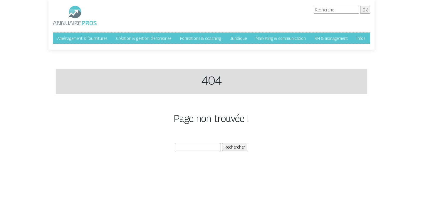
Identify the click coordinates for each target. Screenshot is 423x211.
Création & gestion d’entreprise (143, 38)
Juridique (238, 38)
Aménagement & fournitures (82, 38)
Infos (361, 38)
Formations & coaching (200, 38)
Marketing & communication (281, 38)
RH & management (331, 38)
